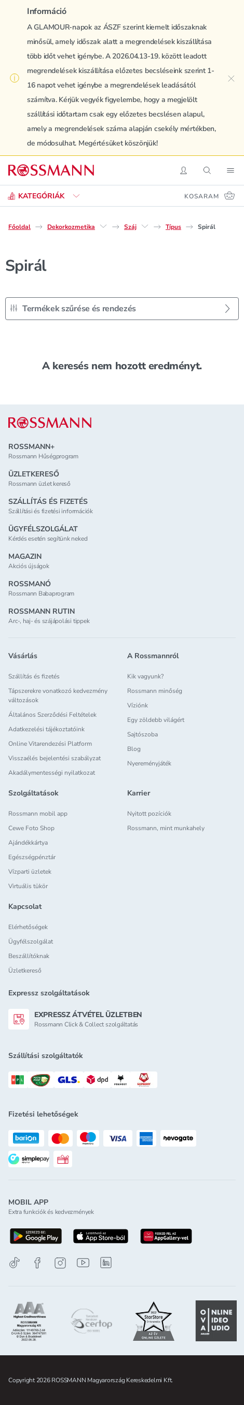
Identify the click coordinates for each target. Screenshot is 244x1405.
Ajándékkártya (28, 842)
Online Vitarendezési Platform (50, 744)
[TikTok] (14, 1262)
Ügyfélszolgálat (30, 941)
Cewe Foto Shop (31, 828)
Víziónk (137, 705)
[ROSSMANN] (49, 423)
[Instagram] (60, 1262)
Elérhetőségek (28, 927)
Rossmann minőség (154, 691)
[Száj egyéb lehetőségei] (145, 226)
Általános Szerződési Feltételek (52, 715)
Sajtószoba (142, 734)
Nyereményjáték (149, 763)
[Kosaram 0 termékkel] (210, 195)
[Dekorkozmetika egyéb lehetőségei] (103, 226)
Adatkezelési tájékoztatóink (46, 729)
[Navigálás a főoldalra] (51, 170)
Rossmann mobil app (37, 813)
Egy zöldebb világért (155, 720)
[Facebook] (37, 1262)
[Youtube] (83, 1262)
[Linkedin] (106, 1262)
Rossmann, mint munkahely (166, 828)
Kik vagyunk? (145, 676)
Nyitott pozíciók (149, 813)
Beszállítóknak (28, 956)
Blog (134, 749)
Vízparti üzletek (29, 871)
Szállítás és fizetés (34, 676)
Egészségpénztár (32, 857)
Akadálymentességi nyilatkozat (51, 773)
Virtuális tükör (28, 886)
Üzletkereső (25, 970)
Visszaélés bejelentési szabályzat (54, 758)
